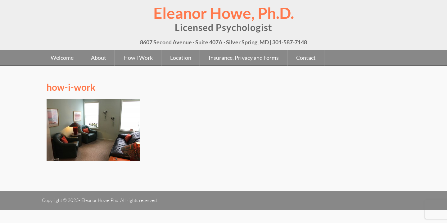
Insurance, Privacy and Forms (244, 57)
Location (180, 57)
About (98, 57)
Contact (306, 57)
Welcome (62, 57)
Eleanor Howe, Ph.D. (223, 13)
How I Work (138, 57)
